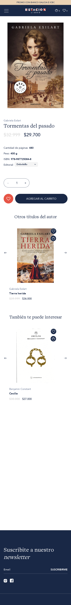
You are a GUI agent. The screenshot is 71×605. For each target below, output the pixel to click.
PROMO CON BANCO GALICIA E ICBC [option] (36, 2)
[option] (35, 77)
